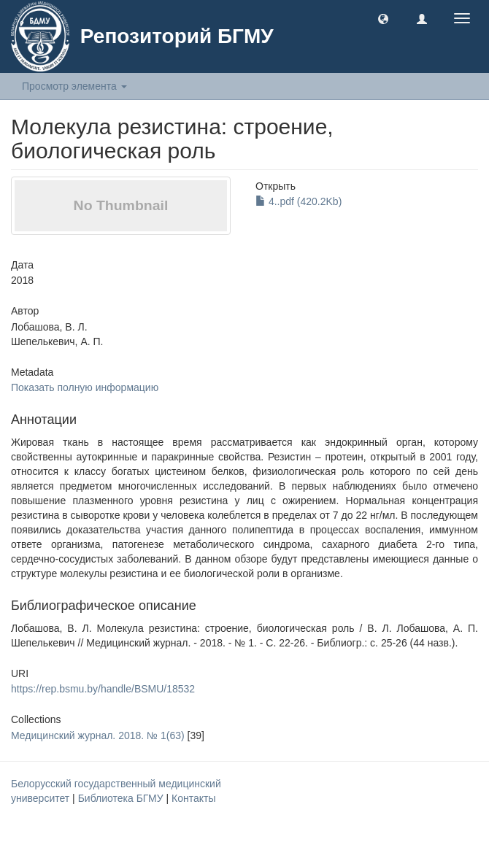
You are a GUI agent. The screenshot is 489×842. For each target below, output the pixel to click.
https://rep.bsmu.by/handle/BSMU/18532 (103, 689)
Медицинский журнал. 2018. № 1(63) (98, 735)
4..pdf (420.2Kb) (298, 201)
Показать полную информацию (84, 387)
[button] (383, 18)
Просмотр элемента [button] (74, 86)
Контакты (193, 798)
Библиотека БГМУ (122, 798)
